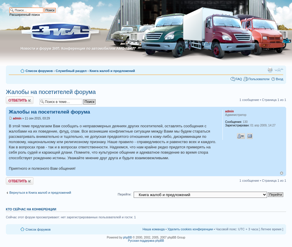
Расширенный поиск (24, 14)
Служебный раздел (71, 71)
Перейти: (124, 194)
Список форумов (39, 71)
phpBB (127, 237)
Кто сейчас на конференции (31, 209)
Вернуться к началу (281, 173)
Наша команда (153, 229)
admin (17, 118)
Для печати (270, 69)
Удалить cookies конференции (190, 229)
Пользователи (258, 79)
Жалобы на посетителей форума (51, 92)
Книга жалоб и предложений (112, 71)
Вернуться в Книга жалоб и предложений (40, 192)
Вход (279, 79)
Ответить (19, 100)
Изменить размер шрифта (279, 69)
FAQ (238, 79)
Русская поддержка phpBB (146, 240)
